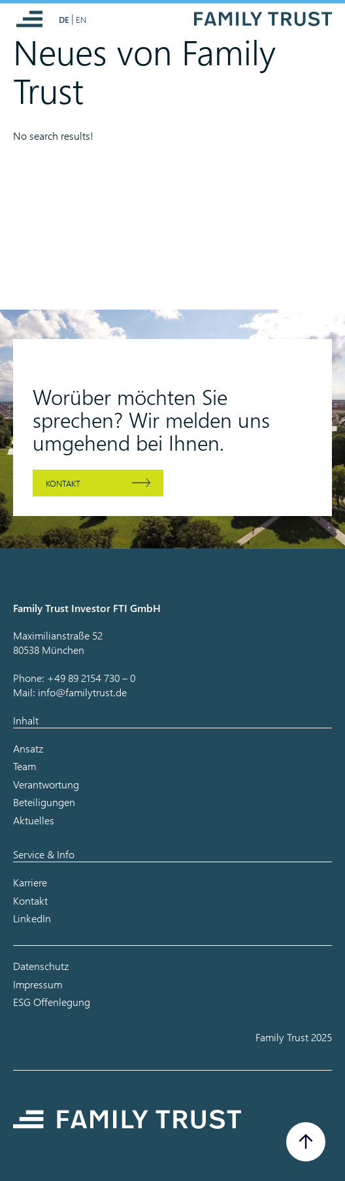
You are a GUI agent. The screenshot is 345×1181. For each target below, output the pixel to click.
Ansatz (28, 748)
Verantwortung (46, 784)
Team (24, 766)
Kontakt (63, 483)
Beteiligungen (44, 802)
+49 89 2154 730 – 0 (91, 678)
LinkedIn (32, 918)
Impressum (37, 984)
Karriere (30, 882)
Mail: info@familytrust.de (70, 692)
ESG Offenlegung (51, 1002)
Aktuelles (33, 820)
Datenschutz (41, 966)
